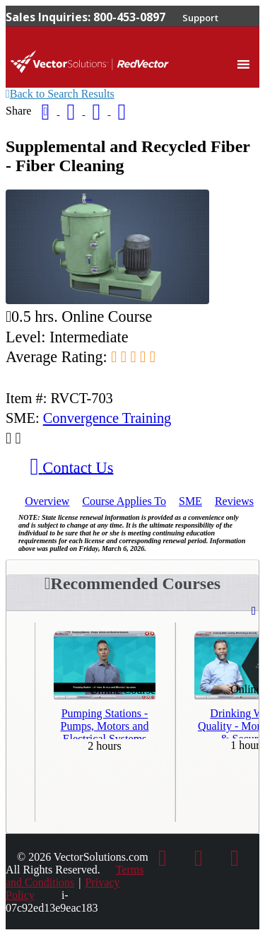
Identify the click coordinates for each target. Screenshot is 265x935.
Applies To (124, 501)
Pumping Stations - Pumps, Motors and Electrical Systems (105, 722)
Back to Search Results (60, 94)
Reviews (234, 501)
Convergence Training (107, 418)
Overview (47, 501)
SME (190, 501)
